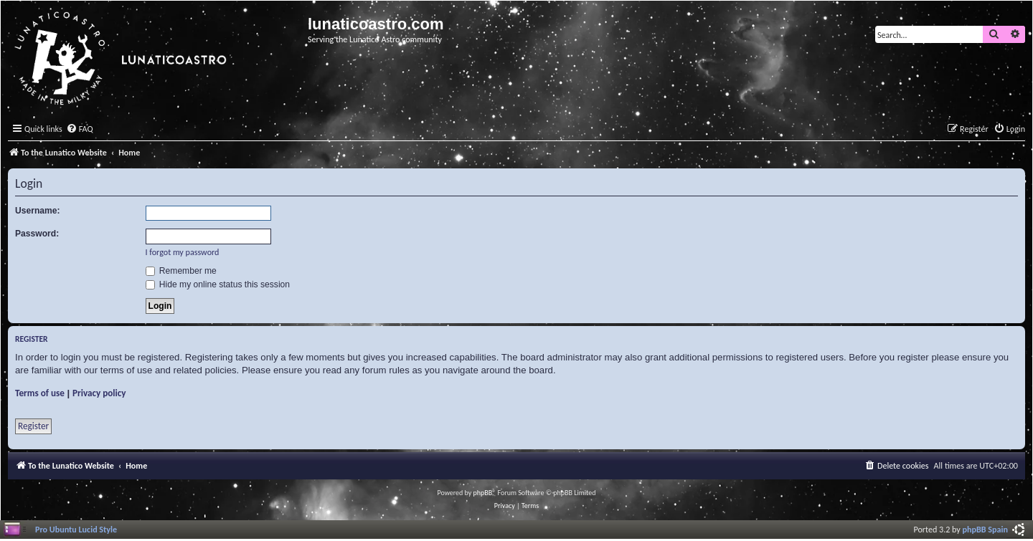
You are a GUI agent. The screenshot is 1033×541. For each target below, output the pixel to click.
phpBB (483, 492)
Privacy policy (99, 393)
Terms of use (40, 393)
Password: (37, 234)
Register (33, 426)
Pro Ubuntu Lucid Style (76, 529)
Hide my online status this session (218, 284)
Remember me (181, 271)
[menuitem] (79, 129)
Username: (37, 211)
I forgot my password (183, 251)
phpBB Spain (985, 529)
